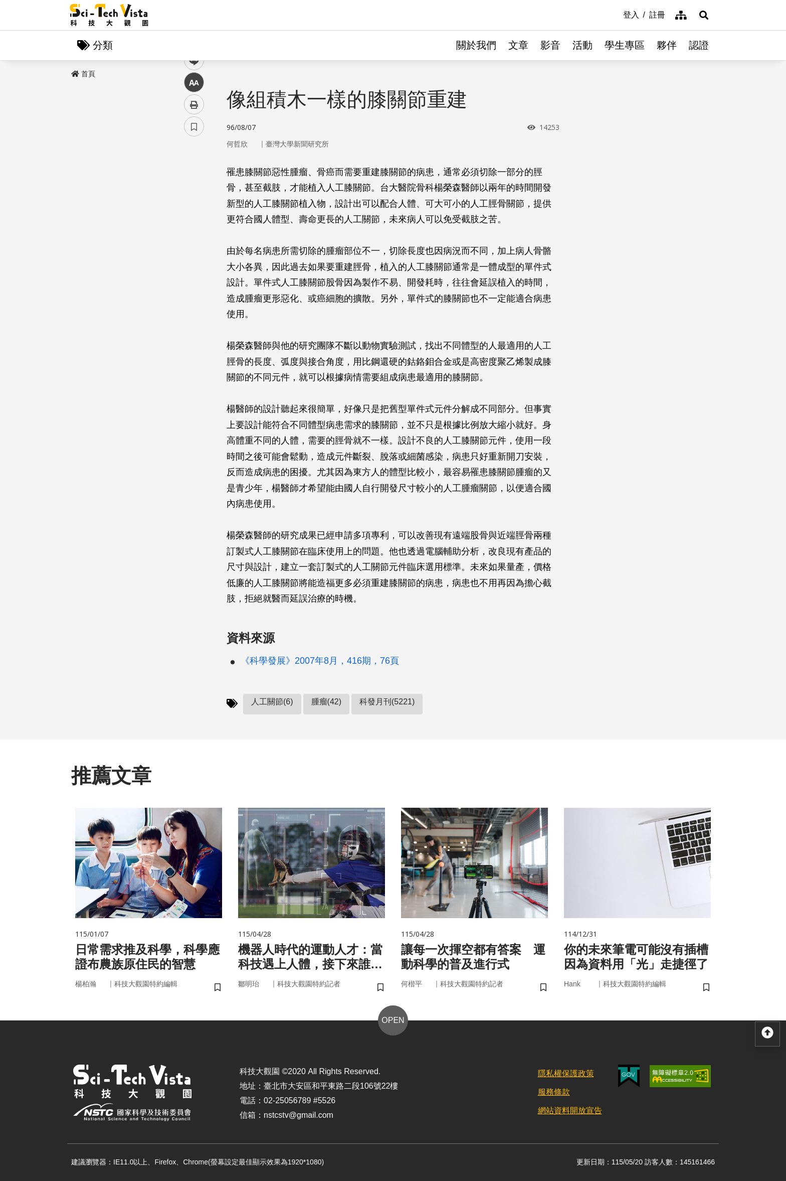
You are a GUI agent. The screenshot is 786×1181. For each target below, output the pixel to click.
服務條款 (554, 1092)
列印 (194, 280)
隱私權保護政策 (566, 1073)
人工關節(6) (272, 701)
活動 (582, 45)
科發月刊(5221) (387, 701)
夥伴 (667, 45)
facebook (194, 192)
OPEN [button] (392, 1020)
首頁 (83, 74)
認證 (699, 45)
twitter (194, 214)
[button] (704, 15)
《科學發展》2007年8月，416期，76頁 (320, 661)
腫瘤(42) (326, 701)
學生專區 (625, 45)
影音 (550, 45)
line (190, 236)
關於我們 (476, 45)
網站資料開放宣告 (570, 1110)
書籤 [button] (194, 302)
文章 (518, 45)
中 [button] (194, 258)
